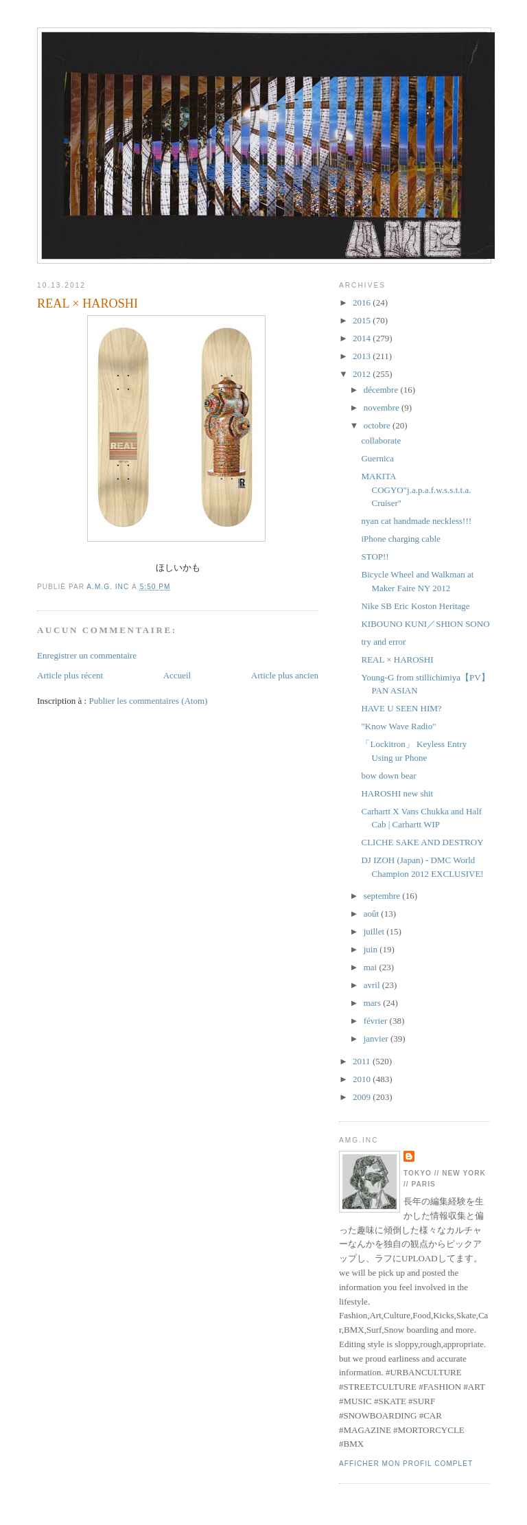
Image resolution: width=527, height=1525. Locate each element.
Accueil (177, 675)
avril (373, 985)
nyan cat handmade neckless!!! (416, 521)
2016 (363, 302)
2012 (363, 374)
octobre (378, 425)
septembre (383, 896)
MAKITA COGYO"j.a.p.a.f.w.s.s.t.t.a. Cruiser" (416, 489)
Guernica (377, 458)
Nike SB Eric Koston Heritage (415, 606)
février (377, 1021)
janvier (377, 1038)
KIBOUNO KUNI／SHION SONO (425, 624)
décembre (382, 390)
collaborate (381, 440)
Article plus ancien (284, 675)
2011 (363, 1061)
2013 (363, 356)
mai (371, 967)
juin (371, 949)
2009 (363, 1097)
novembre (382, 407)
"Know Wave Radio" (398, 726)
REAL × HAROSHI (397, 659)
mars (374, 1003)
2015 (363, 320)
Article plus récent (70, 675)
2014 (363, 338)
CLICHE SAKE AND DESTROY (422, 842)
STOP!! (374, 556)
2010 (363, 1079)
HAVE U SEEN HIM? (401, 708)
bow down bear (388, 775)
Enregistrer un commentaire (87, 655)
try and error (383, 642)
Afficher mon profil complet (406, 1463)
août (373, 913)
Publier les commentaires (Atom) (148, 701)
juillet (375, 931)
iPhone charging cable (400, 539)
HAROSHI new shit (397, 793)
